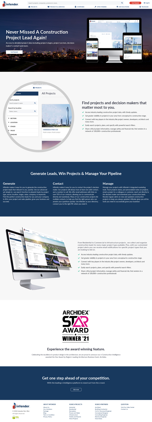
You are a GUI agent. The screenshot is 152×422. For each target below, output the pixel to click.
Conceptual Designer (101, 413)
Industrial (72, 407)
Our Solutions (123, 7)
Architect (98, 407)
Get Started (135, 3)
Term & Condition (49, 415)
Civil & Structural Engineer (103, 411)
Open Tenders (101, 7)
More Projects (73, 419)
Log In (148, 3)
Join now (76, 389)
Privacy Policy (47, 417)
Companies (79, 7)
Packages (143, 7)
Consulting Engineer (101, 415)
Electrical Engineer (101, 417)
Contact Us (124, 409)
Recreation (72, 411)
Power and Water (74, 413)
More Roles (98, 419)
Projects (32, 7)
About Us (46, 407)
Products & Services (56, 7)
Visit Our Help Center (127, 407)
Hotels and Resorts (75, 417)
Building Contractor (101, 409)
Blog (44, 413)
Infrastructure (73, 415)
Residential (72, 409)
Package (45, 411)
